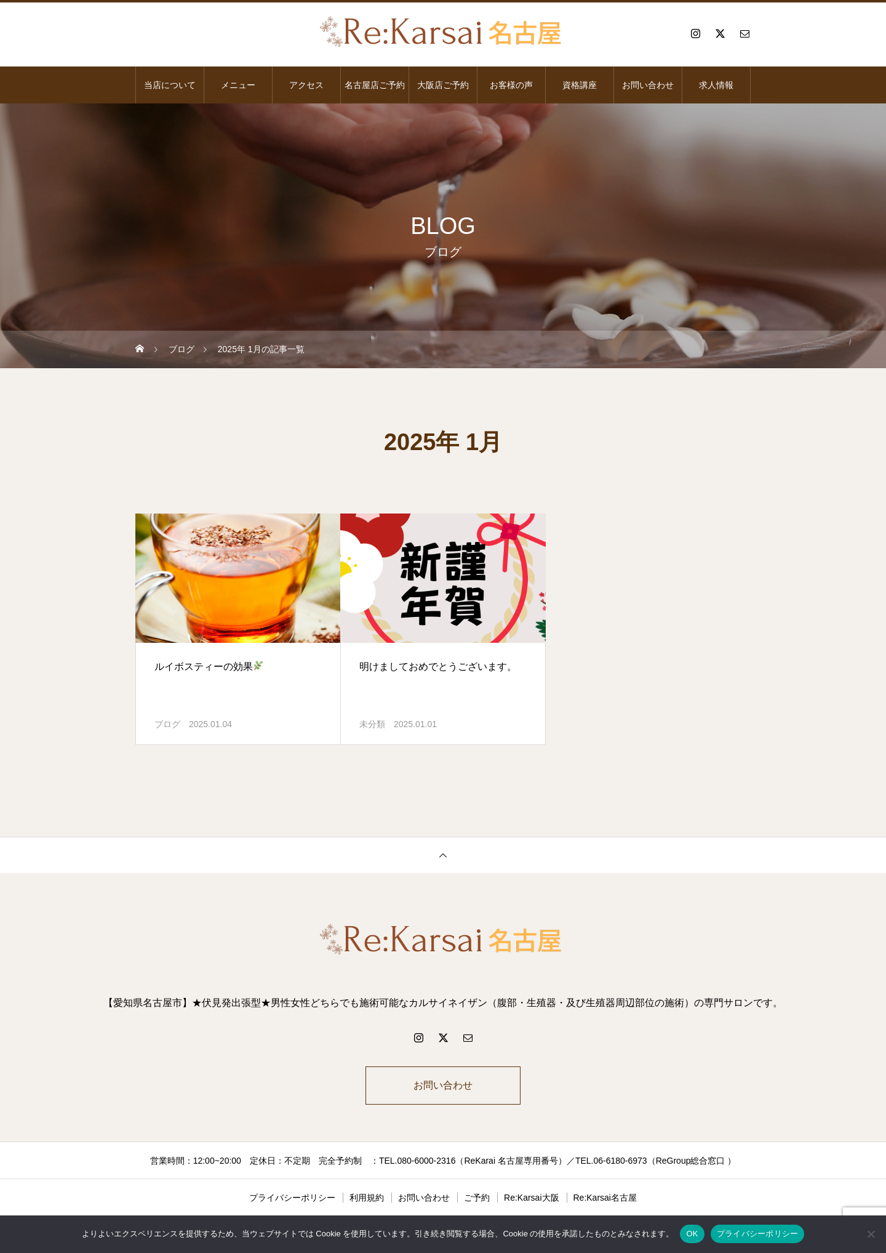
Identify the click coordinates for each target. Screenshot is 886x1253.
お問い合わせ (648, 85)
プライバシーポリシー (292, 1198)
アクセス (306, 85)
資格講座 (579, 85)
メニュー (238, 85)
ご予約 (477, 1198)
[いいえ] (870, 1234)
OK (692, 1233)
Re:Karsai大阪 (531, 1198)
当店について (170, 85)
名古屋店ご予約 (375, 85)
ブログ (167, 724)
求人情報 (716, 85)
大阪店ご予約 (443, 85)
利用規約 (366, 1198)
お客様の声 (511, 85)
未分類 (372, 724)
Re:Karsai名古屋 (605, 1198)
